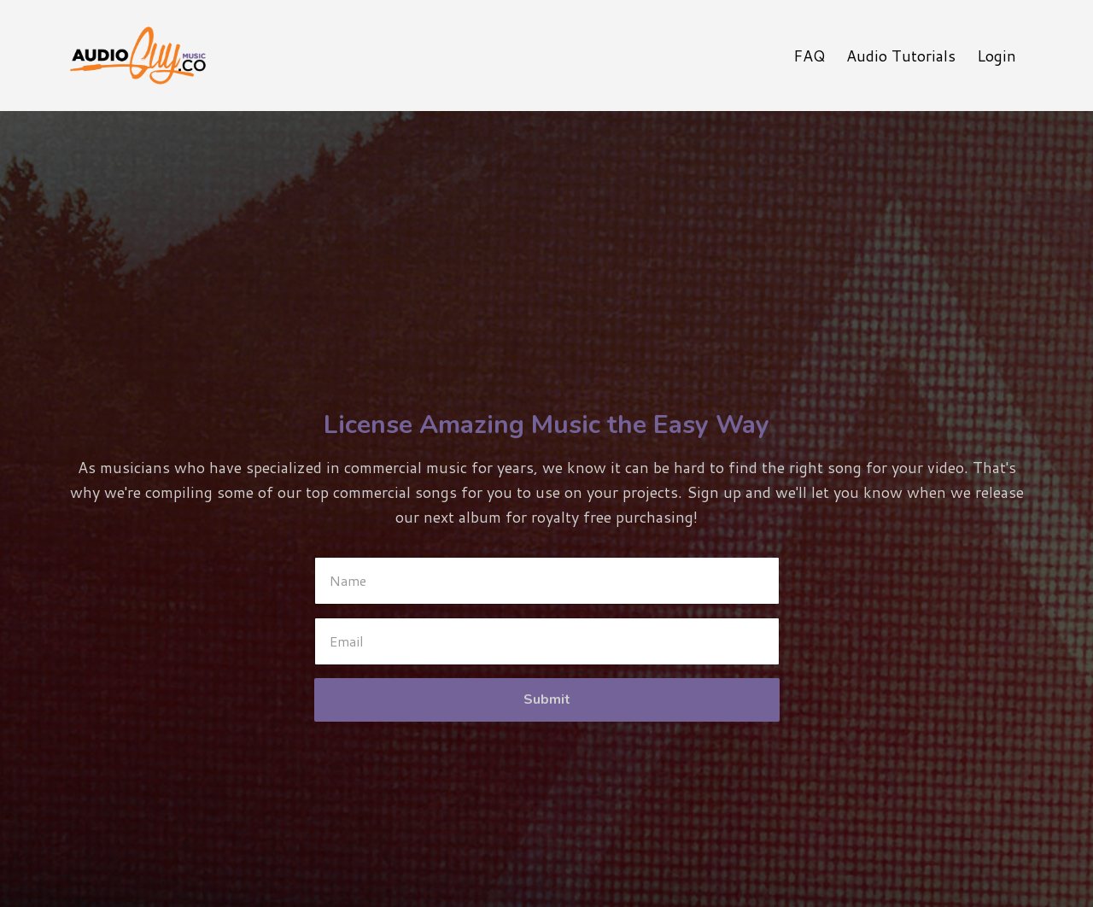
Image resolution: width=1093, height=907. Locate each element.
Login (996, 55)
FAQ (809, 55)
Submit (546, 699)
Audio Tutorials (901, 55)
